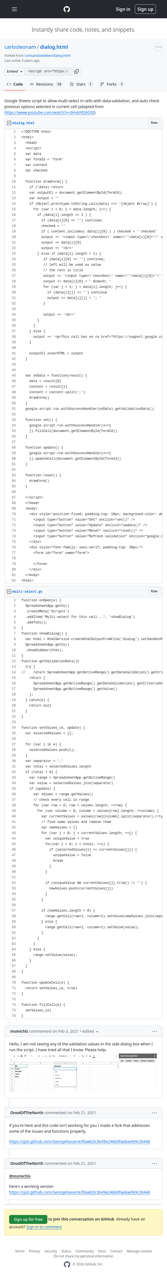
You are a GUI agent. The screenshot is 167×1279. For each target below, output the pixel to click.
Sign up (145, 9)
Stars (81, 84)
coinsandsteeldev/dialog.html (48, 55)
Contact (116, 1251)
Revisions (46, 84)
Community (85, 1251)
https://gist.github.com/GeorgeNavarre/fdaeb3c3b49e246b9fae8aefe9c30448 (79, 1141)
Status (66, 1251)
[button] (76, 71)
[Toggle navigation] (14, 9)
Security (51, 1251)
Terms (20, 1251)
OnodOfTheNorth (26, 1112)
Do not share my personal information (84, 1256)
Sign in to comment (44, 1226)
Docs (102, 1251)
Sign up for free (28, 1219)
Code (15, 84)
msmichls (19, 1031)
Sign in (123, 9)
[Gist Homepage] (66, 9)
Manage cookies (139, 1251)
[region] (83, 356)
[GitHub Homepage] (67, 1264)
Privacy (34, 1251)
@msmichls (19, 1176)
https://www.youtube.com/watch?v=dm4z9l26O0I (49, 112)
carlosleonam (20, 47)
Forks (112, 84)
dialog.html (54, 47)
